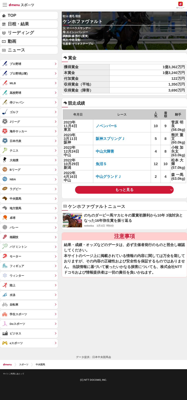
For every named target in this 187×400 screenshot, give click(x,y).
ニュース (16, 50)
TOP (12, 15)
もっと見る (124, 190)
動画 (12, 41)
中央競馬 (40, 364)
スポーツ (23, 364)
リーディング (21, 32)
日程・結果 (18, 24)
